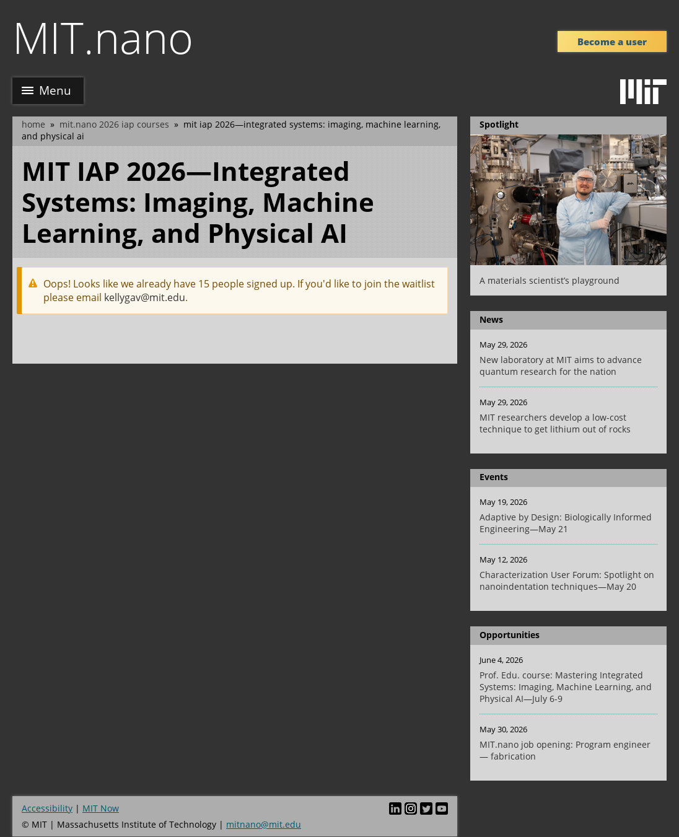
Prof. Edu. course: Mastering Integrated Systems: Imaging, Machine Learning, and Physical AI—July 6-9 (566, 686)
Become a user (612, 41)
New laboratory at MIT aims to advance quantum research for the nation (561, 365)
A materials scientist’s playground (550, 280)
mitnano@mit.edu (263, 824)
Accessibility (47, 808)
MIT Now (100, 808)
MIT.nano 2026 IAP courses (114, 124)
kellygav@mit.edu (144, 297)
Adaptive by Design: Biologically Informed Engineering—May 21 (566, 523)
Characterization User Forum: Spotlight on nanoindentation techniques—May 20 (567, 580)
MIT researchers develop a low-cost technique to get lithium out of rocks (555, 423)
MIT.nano (102, 37)
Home (33, 124)
